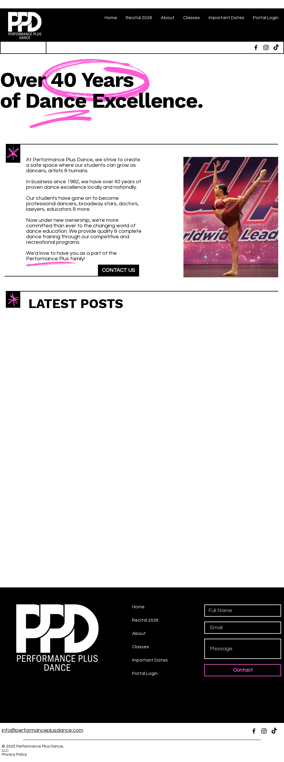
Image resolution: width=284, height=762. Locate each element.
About (139, 633)
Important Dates (150, 660)
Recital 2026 (145, 620)
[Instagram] (266, 47)
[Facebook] (255, 47)
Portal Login (145, 673)
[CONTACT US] (118, 270)
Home (138, 607)
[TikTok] (276, 47)
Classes (140, 646)
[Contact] (242, 670)
